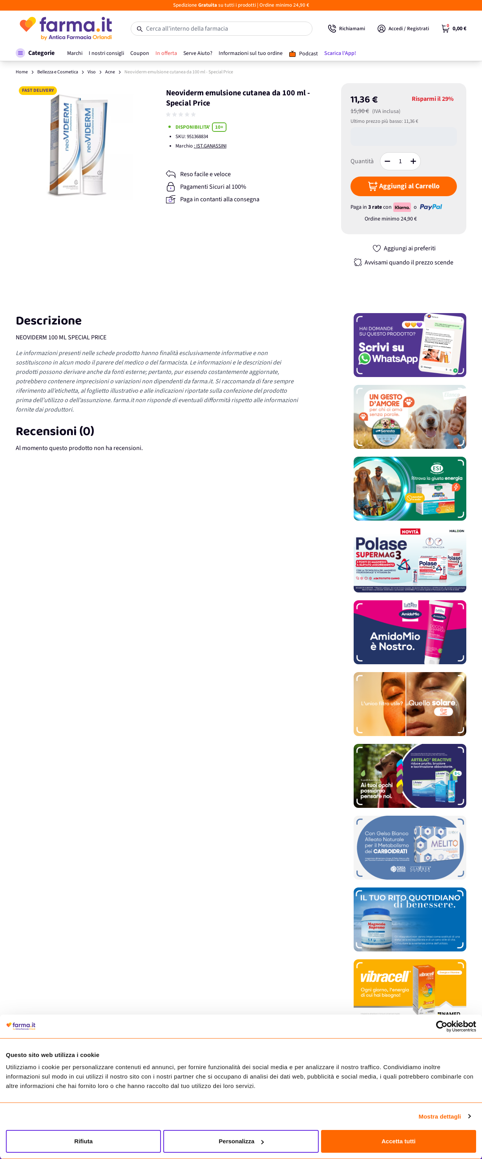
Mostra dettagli (439, 1116)
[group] (181, 114)
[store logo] (65, 28)
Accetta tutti (399, 1141)
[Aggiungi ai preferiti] (404, 248)
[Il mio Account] (403, 29)
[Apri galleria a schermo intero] (79, 146)
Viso (92, 72)
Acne (110, 72)
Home (22, 72)
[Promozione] (410, 345)
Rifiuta (83, 1141)
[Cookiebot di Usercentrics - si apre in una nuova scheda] (441, 1026)
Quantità (362, 161)
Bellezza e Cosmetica (57, 72)
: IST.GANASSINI (210, 145)
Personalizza (241, 1141)
